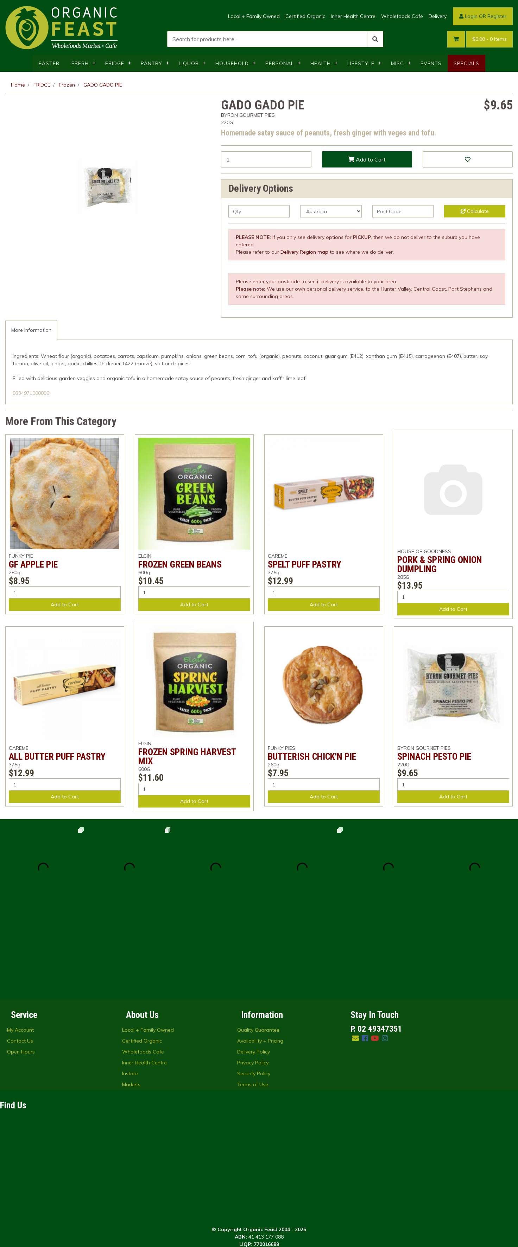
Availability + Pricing (260, 954)
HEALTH (320, 63)
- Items (489, 39)
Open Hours (21, 965)
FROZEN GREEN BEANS (180, 564)
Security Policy (253, 987)
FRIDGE (114, 63)
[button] (468, 159)
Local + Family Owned (254, 16)
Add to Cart (367, 159)
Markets (131, 998)
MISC (397, 63)
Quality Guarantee (258, 943)
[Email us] (355, 951)
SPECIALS (466, 63)
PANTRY (151, 63)
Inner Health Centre (353, 16)
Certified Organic (305, 16)
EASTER (49, 63)
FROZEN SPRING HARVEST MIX (187, 756)
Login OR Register (482, 16)
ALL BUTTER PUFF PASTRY (57, 756)
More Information (31, 330)
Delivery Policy (253, 965)
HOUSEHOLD (232, 63)
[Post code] (403, 211)
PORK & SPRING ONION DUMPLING (439, 564)
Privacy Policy (253, 976)
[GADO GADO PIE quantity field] (266, 159)
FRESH (80, 63)
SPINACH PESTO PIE (434, 756)
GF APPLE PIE (33, 564)
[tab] (31, 330)
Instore (130, 987)
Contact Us (20, 954)
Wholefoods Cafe (402, 16)
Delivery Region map (304, 252)
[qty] (259, 211)
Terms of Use (252, 998)
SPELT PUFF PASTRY (304, 564)
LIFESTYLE (360, 63)
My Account (20, 943)
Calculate (475, 211)
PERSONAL (279, 63)
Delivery (438, 16)
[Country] (330, 211)
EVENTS (431, 63)
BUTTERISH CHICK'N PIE (312, 756)
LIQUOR (189, 63)
